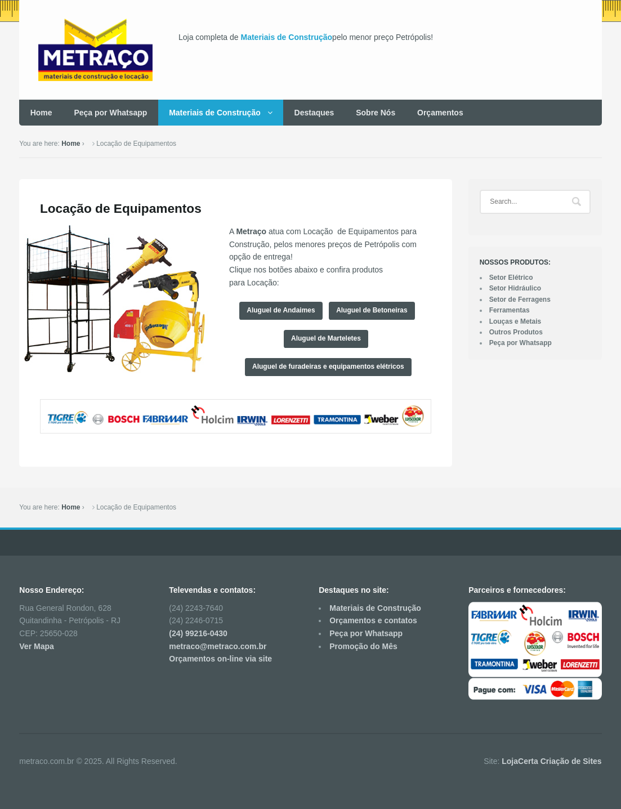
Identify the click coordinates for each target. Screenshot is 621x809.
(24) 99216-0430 (198, 633)
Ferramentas (509, 310)
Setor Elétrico (511, 277)
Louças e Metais (515, 321)
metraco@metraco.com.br (217, 646)
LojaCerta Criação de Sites (551, 761)
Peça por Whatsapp (110, 112)
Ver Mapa (36, 646)
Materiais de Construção (286, 37)
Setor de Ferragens (520, 299)
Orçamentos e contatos (373, 620)
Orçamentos (440, 112)
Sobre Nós (375, 112)
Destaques (314, 112)
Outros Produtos (516, 332)
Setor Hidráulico (515, 288)
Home (41, 112)
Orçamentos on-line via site (220, 658)
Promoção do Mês (363, 646)
